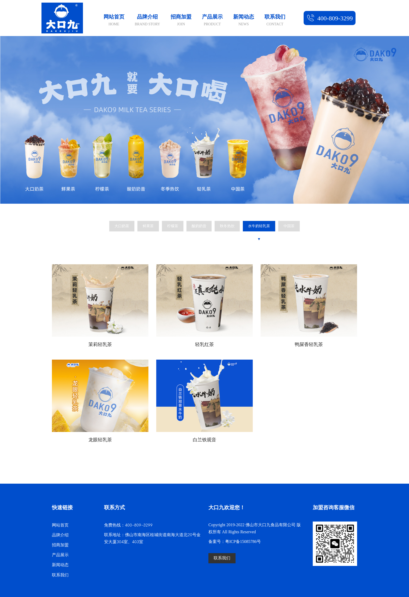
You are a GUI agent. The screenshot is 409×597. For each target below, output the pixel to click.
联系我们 (274, 21)
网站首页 (114, 21)
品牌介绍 (147, 21)
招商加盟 (181, 21)
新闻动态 (243, 21)
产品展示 (212, 21)
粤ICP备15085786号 (243, 542)
